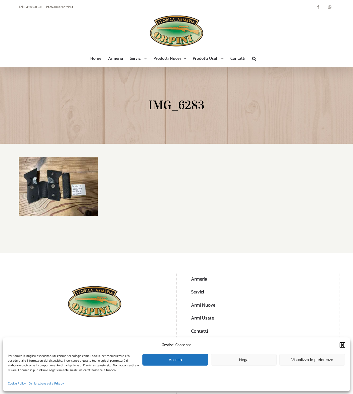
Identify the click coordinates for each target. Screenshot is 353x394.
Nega (243, 359)
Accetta (175, 359)
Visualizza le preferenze (312, 359)
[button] (342, 345)
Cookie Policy (17, 383)
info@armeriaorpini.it (59, 6)
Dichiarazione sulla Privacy (46, 383)
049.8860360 (33, 6)
